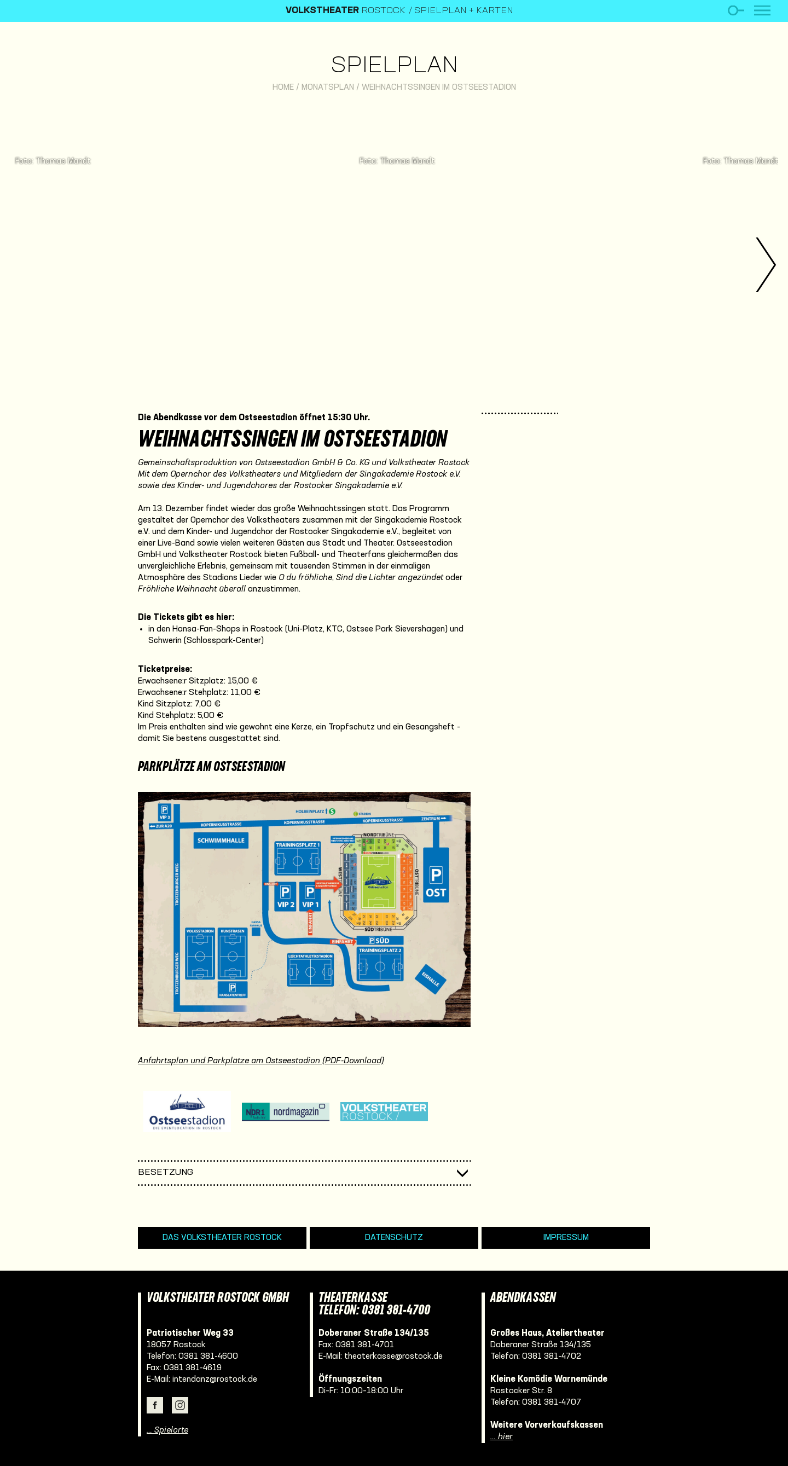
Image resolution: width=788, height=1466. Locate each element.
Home (283, 87)
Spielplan (394, 66)
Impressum (566, 1237)
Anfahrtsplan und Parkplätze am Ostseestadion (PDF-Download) (261, 1061)
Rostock (345, 11)
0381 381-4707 (551, 1402)
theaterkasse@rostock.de (393, 1356)
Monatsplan (328, 87)
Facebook (155, 1405)
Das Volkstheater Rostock (222, 1237)
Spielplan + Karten (463, 11)
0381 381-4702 (551, 1356)
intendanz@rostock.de (214, 1379)
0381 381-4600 (208, 1356)
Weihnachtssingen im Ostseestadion (439, 87)
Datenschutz (394, 1237)
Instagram (180, 1405)
